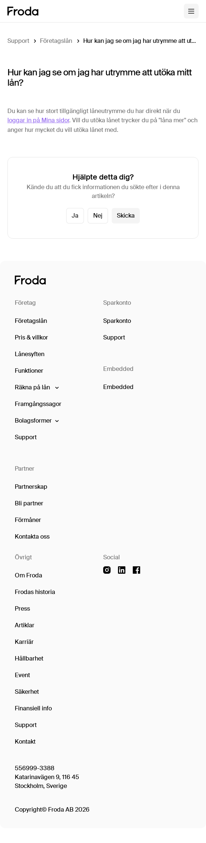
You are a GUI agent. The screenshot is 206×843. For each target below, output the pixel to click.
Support (18, 41)
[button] (36, 387)
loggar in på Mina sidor (38, 120)
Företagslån (56, 41)
